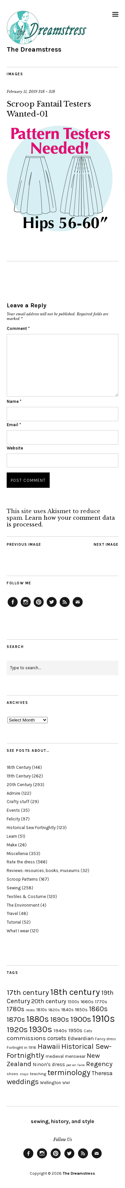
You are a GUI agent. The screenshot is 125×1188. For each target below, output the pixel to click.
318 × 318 (46, 91)
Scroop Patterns (22, 879)
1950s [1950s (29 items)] (75, 1030)
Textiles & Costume (26, 896)
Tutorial (14, 922)
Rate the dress (21, 861)
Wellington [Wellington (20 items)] (50, 1082)
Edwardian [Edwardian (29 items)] (81, 1038)
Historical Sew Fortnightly (31, 827)
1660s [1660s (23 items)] (87, 1002)
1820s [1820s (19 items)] (54, 1009)
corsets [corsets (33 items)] (56, 1038)
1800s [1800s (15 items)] (30, 1010)
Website (15, 448)
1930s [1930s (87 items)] (40, 1029)
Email (14, 424)
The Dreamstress (34, 49)
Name (14, 401)
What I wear (18, 930)
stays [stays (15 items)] (24, 1074)
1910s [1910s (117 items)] (103, 1018)
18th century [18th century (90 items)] (75, 992)
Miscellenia (17, 853)
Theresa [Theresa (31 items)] (102, 1073)
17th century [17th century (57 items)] (28, 992)
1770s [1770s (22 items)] (101, 1002)
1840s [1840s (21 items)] (67, 1009)
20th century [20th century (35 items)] (48, 1001)
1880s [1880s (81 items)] (37, 1019)
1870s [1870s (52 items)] (16, 1019)
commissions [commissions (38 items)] (26, 1038)
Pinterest (39, 606)
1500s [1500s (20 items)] (73, 1001)
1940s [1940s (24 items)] (60, 1031)
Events (13, 810)
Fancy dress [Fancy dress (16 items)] (105, 1039)
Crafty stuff (18, 801)
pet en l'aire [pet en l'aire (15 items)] (75, 1065)
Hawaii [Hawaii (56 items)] (49, 1046)
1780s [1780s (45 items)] (15, 1009)
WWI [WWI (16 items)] (66, 1083)
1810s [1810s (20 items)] (41, 1009)
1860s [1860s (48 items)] (98, 1009)
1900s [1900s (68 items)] (80, 1019)
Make (12, 844)
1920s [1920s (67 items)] (17, 1029)
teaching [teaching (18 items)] (38, 1073)
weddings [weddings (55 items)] (23, 1081)
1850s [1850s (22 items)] (81, 1010)
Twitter (52, 606)
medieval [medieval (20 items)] (55, 1056)
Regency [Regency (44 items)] (99, 1064)
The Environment (23, 905)
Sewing (14, 887)
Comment (18, 328)
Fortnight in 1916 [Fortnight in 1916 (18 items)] (21, 1047)
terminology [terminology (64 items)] (68, 1072)
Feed (65, 606)
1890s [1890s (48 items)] (59, 1020)
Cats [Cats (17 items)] (88, 1031)
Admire (13, 793)
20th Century (19, 784)
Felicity (13, 818)
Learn (12, 836)
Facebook (13, 606)
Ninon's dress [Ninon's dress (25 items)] (49, 1064)
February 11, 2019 (22, 91)
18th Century (19, 767)
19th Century (19, 775)
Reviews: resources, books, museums (43, 870)
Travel (12, 913)
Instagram (26, 606)
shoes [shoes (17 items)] (12, 1073)
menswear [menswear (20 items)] (75, 1056)
